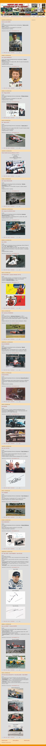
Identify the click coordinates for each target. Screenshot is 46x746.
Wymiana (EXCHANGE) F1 (27, 16)
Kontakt (37, 16)
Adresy (34, 16)
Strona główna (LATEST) (6, 16)
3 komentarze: (12, 237)
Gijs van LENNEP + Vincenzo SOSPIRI (9, 626)
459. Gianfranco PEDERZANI (7, 312)
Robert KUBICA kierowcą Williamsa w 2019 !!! (10, 152)
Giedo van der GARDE (6, 21)
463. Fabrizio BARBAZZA (7, 57)
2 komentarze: (12, 206)
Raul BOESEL (4, 406)
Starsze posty (26, 740)
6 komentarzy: (12, 443)
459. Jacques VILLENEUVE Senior (8, 211)
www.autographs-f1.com (15, 30)
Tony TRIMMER (5, 492)
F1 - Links (42, 16)
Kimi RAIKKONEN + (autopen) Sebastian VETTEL (11, 274)
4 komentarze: (12, 117)
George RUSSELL (5, 374)
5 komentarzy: (12, 52)
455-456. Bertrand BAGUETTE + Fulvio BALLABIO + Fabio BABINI (14, 674)
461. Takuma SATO (5, 122)
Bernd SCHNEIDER (5, 344)
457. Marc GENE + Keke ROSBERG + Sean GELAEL (12, 553)
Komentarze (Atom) (8, 742)
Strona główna (16, 740)
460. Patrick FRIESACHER (7, 180)
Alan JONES (4, 242)
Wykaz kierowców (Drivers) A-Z (16, 16)
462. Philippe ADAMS (6, 92)
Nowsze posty (4, 740)
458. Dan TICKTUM (5, 448)
